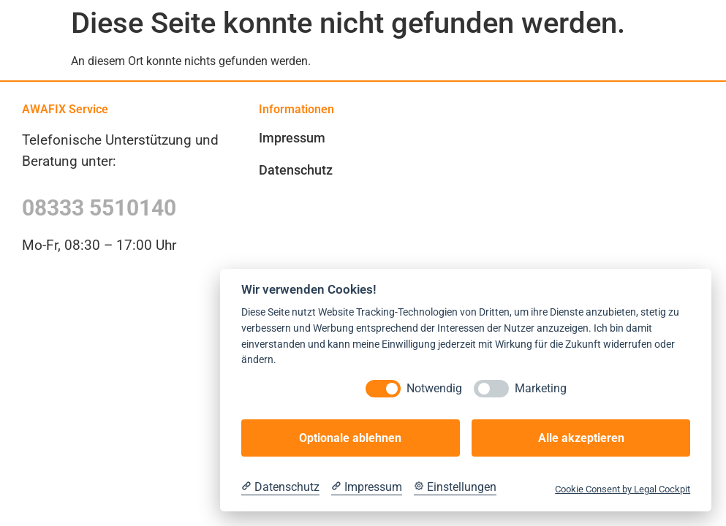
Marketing (541, 388)
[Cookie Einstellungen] (455, 487)
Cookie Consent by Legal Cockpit (622, 489)
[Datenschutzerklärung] (280, 487)
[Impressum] (366, 487)
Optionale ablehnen (350, 438)
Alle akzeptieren (581, 438)
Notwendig (434, 388)
